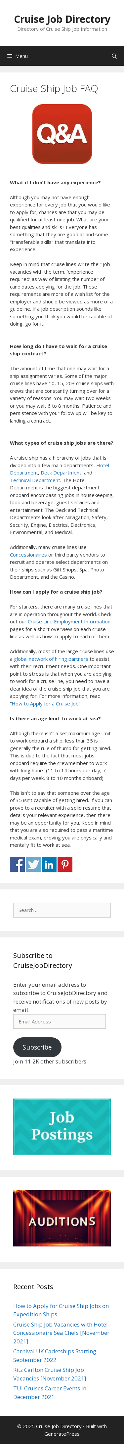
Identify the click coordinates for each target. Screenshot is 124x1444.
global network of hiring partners (51, 658)
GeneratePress (62, 1433)
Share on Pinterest (65, 864)
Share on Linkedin (49, 864)
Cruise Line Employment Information (69, 621)
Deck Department (61, 472)
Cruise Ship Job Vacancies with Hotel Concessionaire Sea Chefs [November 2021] (61, 1333)
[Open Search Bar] (114, 56)
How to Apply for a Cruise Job (45, 703)
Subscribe (37, 1047)
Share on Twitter (33, 864)
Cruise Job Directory (62, 19)
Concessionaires (28, 554)
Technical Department (35, 480)
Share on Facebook (17, 864)
